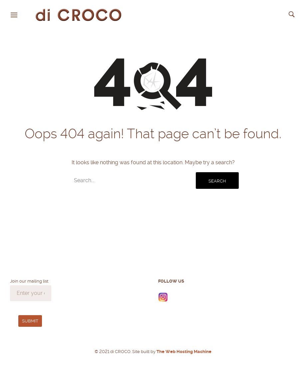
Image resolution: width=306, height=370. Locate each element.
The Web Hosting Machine (183, 351)
